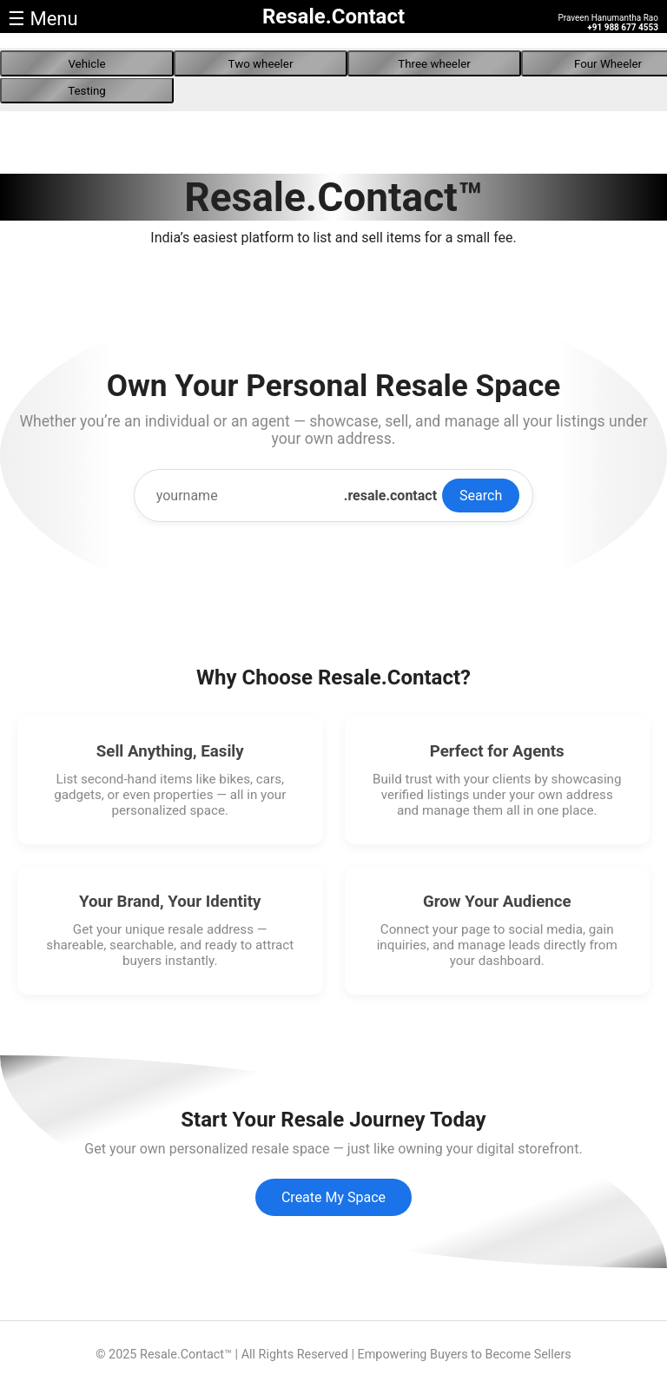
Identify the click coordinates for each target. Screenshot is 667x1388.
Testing (87, 90)
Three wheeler (434, 63)
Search (480, 495)
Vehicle (86, 63)
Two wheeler (261, 63)
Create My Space (333, 1197)
